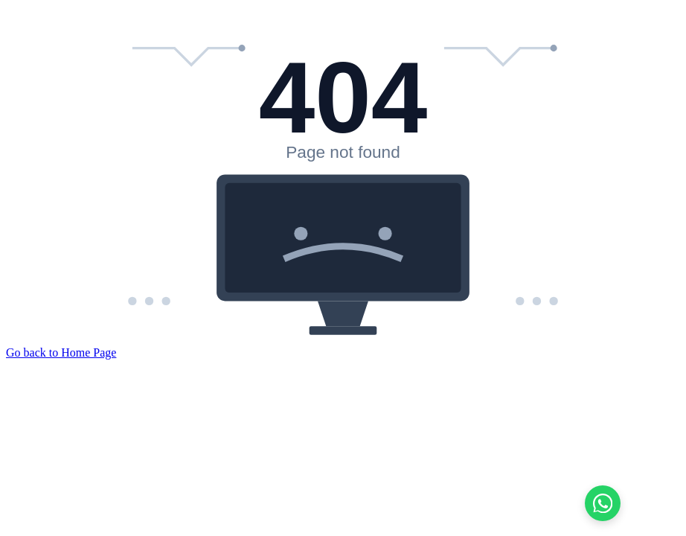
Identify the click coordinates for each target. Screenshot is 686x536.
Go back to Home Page (61, 352)
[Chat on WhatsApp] (603, 503)
